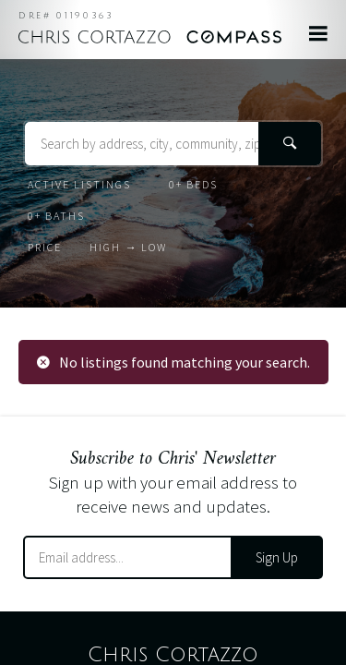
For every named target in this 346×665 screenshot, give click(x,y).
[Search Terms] (173, 143)
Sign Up (277, 557)
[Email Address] (128, 557)
